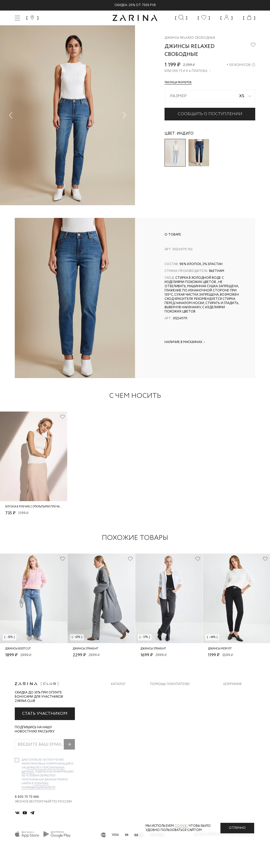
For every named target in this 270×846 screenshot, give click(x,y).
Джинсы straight (85, 649)
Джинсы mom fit (220, 649)
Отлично (237, 828)
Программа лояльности (172, 724)
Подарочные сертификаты (174, 734)
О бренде (231, 692)
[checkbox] (17, 760)
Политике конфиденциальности (38, 786)
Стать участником (45, 714)
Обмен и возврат (165, 703)
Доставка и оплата (167, 692)
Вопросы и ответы (167, 713)
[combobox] (210, 96)
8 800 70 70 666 (27, 797)
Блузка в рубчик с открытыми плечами (34, 507)
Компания (232, 684)
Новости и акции (239, 724)
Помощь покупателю (170, 684)
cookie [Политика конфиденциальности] (181, 826)
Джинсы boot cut (18, 649)
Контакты (232, 713)
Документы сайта (166, 745)
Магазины (232, 734)
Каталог (118, 684)
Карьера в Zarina (237, 703)
